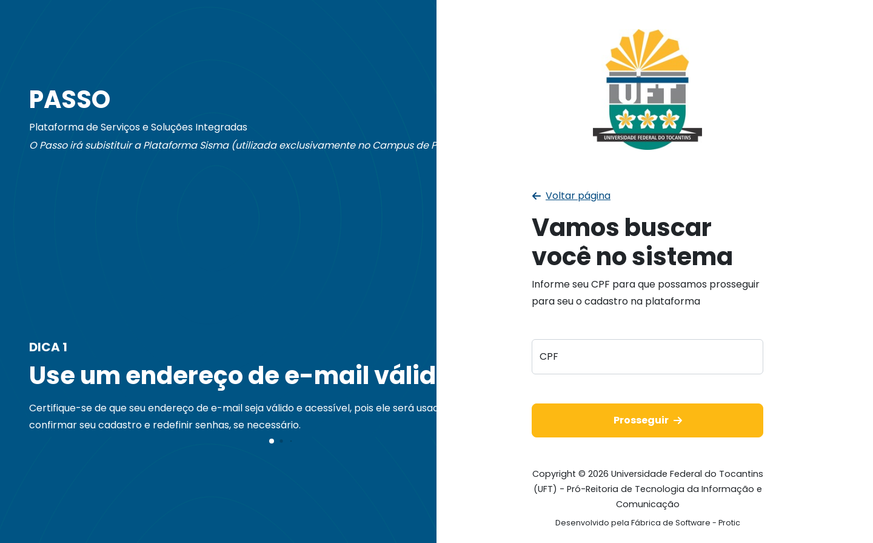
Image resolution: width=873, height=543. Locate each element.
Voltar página (571, 196)
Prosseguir (648, 420)
